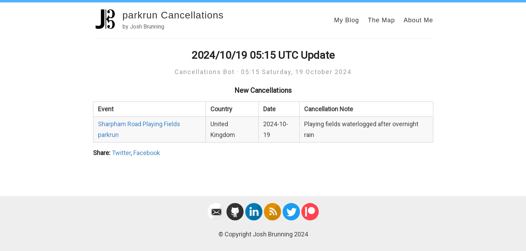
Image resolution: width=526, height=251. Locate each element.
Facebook (146, 152)
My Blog (346, 20)
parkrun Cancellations (173, 15)
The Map (381, 20)
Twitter (121, 152)
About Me (418, 20)
